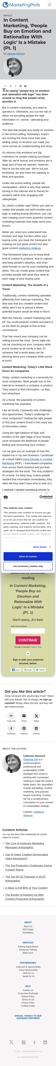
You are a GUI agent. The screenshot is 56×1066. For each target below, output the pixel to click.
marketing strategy (30, 248)
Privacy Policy (28, 1003)
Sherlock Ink (30, 759)
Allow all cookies (28, 556)
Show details (40, 547)
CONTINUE (28, 640)
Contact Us (28, 990)
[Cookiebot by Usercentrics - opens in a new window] (40, 497)
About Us (28, 926)
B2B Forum (28, 953)
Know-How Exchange (28, 993)
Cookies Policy (28, 1006)
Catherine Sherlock (15, 53)
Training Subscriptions (28, 946)
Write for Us (28, 973)
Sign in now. (37, 647)
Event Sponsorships (28, 970)
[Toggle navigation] (50, 5)
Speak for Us (28, 976)
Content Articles (15, 830)
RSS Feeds (28, 929)
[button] (16, 669)
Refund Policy (28, 996)
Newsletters (28, 932)
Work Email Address (19, 626)
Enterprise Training (28, 950)
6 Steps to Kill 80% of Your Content (26, 887)
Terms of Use (28, 999)
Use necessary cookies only (28, 566)
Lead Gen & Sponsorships (28, 967)
